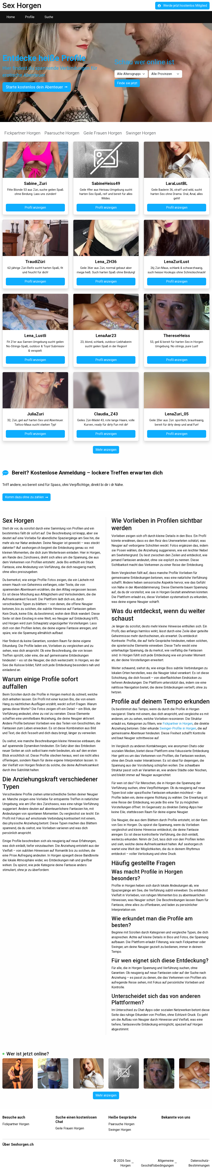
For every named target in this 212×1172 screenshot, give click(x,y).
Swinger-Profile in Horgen (178, 728)
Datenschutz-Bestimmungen (199, 1163)
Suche (49, 17)
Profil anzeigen (35, 207)
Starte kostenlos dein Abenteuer (36, 87)
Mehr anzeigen (106, 450)
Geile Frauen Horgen (102, 133)
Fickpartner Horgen (22, 133)
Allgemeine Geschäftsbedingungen (157, 1163)
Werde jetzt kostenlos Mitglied (182, 5)
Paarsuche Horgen (62, 133)
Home (10, 17)
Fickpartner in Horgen (178, 723)
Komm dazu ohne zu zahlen (26, 497)
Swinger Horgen (141, 133)
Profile (29, 17)
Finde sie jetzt (127, 83)
